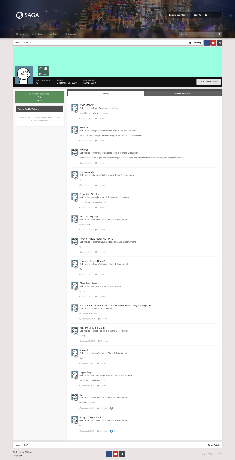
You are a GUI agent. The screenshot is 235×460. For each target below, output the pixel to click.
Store (55, 34)
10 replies (102, 431)
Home (22, 34)
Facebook (207, 43)
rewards (83, 127)
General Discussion (129, 130)
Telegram (219, 43)
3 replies (101, 363)
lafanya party (86, 172)
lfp (80, 394)
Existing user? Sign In (179, 15)
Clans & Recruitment (124, 175)
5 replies (101, 386)
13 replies (100, 185)
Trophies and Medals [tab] (183, 93)
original (83, 350)
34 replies (100, 296)
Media (115, 108)
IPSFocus (28, 452)
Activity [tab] (106, 93)
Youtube (213, 43)
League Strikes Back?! (92, 261)
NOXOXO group (88, 216)
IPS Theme (17, 452)
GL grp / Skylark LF (90, 417)
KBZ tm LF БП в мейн (92, 327)
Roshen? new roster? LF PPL (96, 238)
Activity (39, 34)
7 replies (99, 141)
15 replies (100, 230)
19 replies (100, 274)
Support (72, 34)
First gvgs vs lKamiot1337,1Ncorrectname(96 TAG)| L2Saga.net (115, 305)
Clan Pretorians (88, 283)
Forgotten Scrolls (89, 194)
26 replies (100, 252)
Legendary (85, 372)
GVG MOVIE (86, 105)
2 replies (99, 118)
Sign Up (197, 15)
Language (17, 456)
